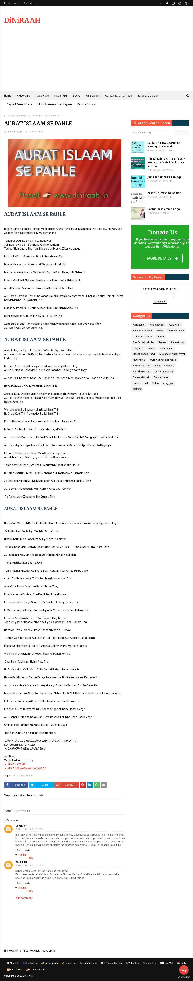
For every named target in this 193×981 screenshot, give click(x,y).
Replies (22, 854)
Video (155, 383)
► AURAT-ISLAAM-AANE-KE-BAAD (25, 768)
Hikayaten (138, 348)
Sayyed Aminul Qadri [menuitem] (19, 104)
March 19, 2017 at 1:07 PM (30, 865)
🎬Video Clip (132, 963)
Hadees (162, 342)
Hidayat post (177, 342)
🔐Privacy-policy (49, 963)
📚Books (182, 963)
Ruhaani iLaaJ (140, 383)
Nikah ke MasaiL (141, 371)
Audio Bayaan (157, 325)
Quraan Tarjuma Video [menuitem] (118, 95)
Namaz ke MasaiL (164, 365)
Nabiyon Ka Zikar (141, 365)
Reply (19, 850)
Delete (27, 850)
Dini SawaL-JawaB (142, 336)
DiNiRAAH (22, 20)
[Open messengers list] (184, 970)
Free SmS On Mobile (143, 342)
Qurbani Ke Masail (164, 371)
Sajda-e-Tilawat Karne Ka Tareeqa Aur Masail (163, 144)
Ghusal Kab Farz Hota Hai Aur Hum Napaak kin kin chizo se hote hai (166, 162)
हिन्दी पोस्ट (137, 389)
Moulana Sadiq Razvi (144, 354)
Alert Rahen (139, 325)
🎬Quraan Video (88, 963)
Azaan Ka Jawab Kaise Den (164, 193)
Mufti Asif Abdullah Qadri (163, 360)
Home (7, 3)
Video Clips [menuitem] (23, 95)
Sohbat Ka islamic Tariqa (163, 209)
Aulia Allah (174, 325)
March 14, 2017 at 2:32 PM (30, 829)
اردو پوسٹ (168, 383)
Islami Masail (167, 348)
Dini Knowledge (176, 330)
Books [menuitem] (76, 95)
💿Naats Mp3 (166, 963)
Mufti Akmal (139, 360)
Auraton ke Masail (21, 115)
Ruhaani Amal (161, 377)
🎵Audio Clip (149, 963)
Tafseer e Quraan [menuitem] (148, 95)
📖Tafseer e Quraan (111, 963)
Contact (28, 3)
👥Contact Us (30, 963)
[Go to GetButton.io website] (184, 977)
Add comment (24, 897)
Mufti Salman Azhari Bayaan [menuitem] (55, 104)
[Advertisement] (96, 63)
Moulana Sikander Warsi (172, 354)
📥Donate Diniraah (35, 969)
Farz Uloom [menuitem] (93, 95)
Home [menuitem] (7, 95)
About (17, 3)
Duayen (161, 336)
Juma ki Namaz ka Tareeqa (164, 177)
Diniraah (11, 131)
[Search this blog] (152, 132)
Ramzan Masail (141, 377)
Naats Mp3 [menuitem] (60, 95)
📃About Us (13, 963)
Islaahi (151, 348)
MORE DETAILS (162, 258)
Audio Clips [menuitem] (42, 95)
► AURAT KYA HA (15, 764)
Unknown (21, 826)
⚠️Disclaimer (69, 963)
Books (159, 330)
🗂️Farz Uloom (14, 969)
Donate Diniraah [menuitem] (86, 104)
